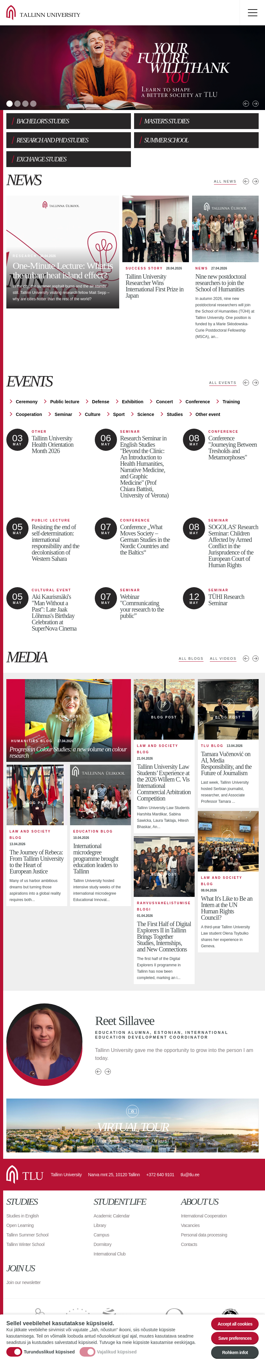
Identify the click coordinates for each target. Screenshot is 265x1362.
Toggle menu (252, 12)
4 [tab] (33, 104)
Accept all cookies (234, 1323)
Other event (208, 414)
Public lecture (64, 401)
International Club (110, 1253)
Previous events (246, 382)
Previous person (98, 1071)
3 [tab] (25, 104)
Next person (108, 1071)
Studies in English (22, 1215)
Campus (101, 1234)
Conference (197, 401)
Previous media (246, 658)
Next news (255, 181)
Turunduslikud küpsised (49, 1351)
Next (255, 104)
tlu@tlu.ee (190, 1174)
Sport (119, 414)
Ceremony (26, 401)
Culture (92, 414)
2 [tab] (17, 104)
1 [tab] (9, 104)
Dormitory (102, 1244)
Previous (246, 104)
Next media (255, 658)
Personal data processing (204, 1234)
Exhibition (133, 401)
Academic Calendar (112, 1215)
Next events (255, 382)
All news (225, 181)
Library (100, 1225)
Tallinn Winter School (25, 1244)
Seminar (63, 414)
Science (145, 414)
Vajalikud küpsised (117, 1351)
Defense (100, 401)
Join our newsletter (23, 1282)
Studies (175, 414)
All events (222, 383)
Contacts (189, 1244)
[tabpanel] (132, 67)
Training (231, 401)
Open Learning (20, 1225)
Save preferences (235, 1338)
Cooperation (29, 414)
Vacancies (190, 1225)
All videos (223, 658)
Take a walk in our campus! (132, 1125)
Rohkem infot (235, 1352)
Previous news (246, 181)
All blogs (191, 658)
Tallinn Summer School (27, 1234)
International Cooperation (204, 1215)
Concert (164, 401)
